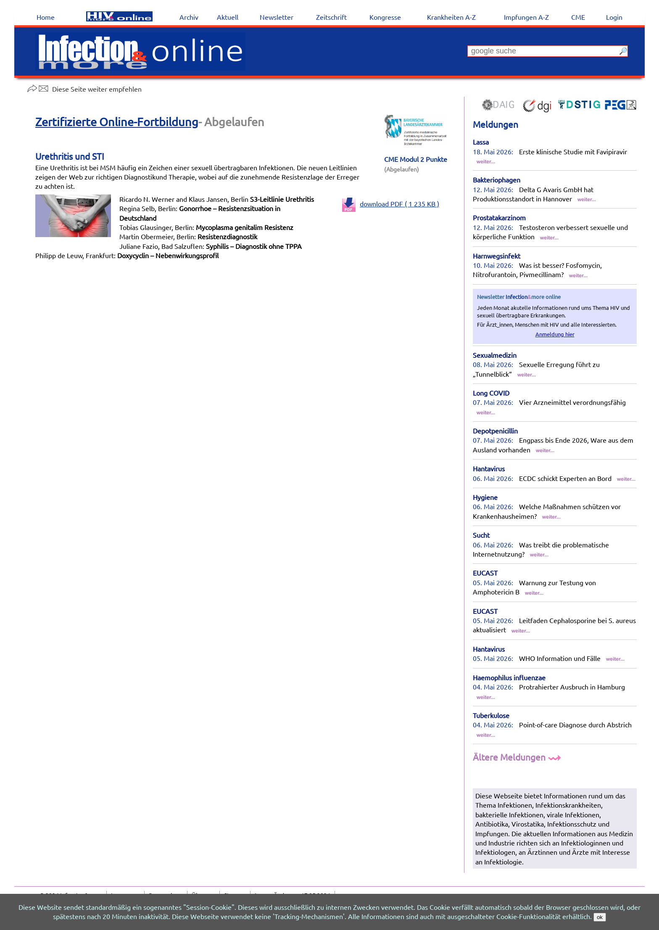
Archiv (188, 17)
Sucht (481, 535)
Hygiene (485, 497)
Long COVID (491, 392)
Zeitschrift (331, 17)
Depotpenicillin (495, 430)
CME (578, 17)
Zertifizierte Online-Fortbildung (116, 122)
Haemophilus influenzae (509, 677)
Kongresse (385, 17)
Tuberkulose (491, 715)
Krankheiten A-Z (451, 17)
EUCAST (485, 572)
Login (614, 17)
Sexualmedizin (495, 355)
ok (600, 917)
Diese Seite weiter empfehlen (84, 89)
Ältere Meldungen (518, 756)
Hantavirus (489, 468)
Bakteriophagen (496, 179)
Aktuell (227, 17)
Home (46, 17)
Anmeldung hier (555, 334)
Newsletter (276, 17)
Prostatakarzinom (499, 217)
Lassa (481, 141)
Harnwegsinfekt (496, 255)
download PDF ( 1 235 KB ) (390, 203)
